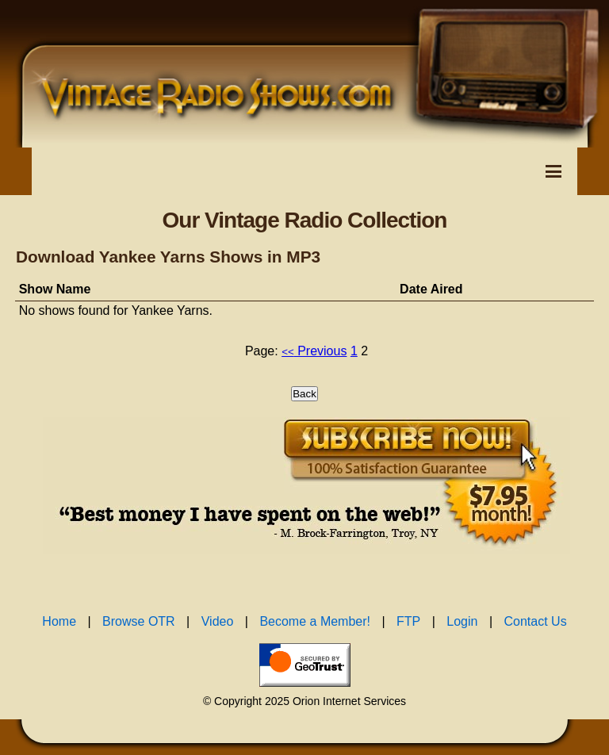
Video (217, 621)
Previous (314, 351)
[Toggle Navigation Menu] (553, 171)
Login (461, 621)
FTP (408, 621)
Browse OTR (138, 621)
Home (59, 621)
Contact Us (535, 621)
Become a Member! (314, 621)
